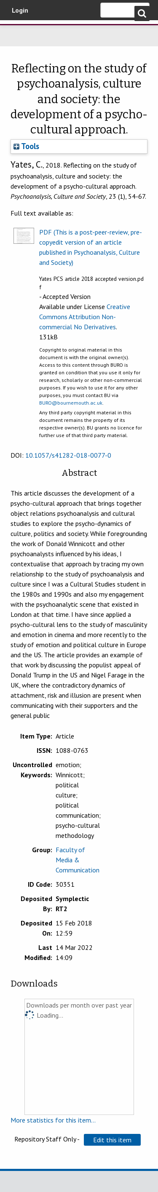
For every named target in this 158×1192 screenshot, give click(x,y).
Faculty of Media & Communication (77, 859)
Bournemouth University (18, 31)
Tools (26, 146)
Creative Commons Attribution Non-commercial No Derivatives (84, 316)
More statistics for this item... (53, 1120)
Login (20, 10)
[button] (112, 1140)
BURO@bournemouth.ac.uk (70, 403)
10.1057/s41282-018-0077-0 (68, 455)
